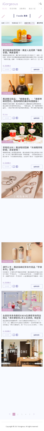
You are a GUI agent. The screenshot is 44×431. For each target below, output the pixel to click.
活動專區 (22, 8)
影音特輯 (13, 8)
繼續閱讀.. (37, 69)
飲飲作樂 (27, 23)
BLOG (4, 8)
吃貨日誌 (15, 23)
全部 (2, 23)
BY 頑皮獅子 (7, 66)
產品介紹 (32, 8)
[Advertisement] (22, 221)
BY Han (5, 114)
